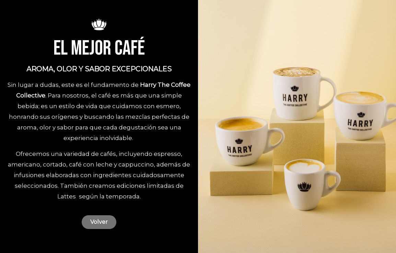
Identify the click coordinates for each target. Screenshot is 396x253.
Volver (99, 222)
